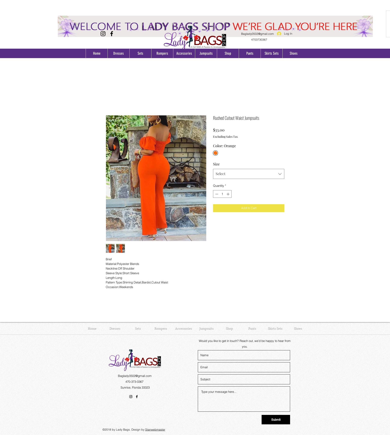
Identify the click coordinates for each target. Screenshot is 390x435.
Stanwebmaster (155, 429)
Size (216, 164)
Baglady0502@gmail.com (257, 34)
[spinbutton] (222, 194)
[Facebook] (111, 33)
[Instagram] (103, 33)
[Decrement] (216, 194)
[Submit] (276, 419)
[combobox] (248, 174)
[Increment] (228, 194)
